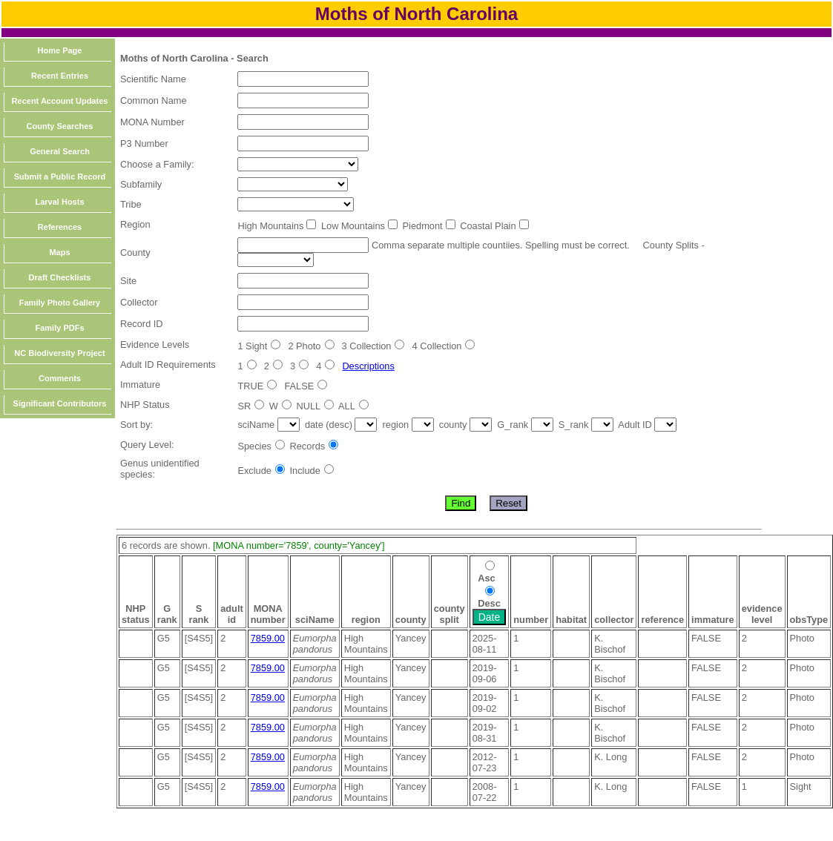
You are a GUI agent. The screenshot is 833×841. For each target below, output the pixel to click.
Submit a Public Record (59, 176)
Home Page (60, 50)
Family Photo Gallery (59, 302)
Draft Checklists (60, 277)
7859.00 (268, 638)
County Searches (60, 126)
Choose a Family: (157, 164)
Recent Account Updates (60, 100)
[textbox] (303, 79)
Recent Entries (59, 75)
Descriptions (368, 366)
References (60, 226)
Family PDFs (59, 327)
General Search (60, 151)
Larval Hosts (59, 201)
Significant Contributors (60, 403)
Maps (59, 252)
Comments (60, 378)
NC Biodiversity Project (59, 353)
